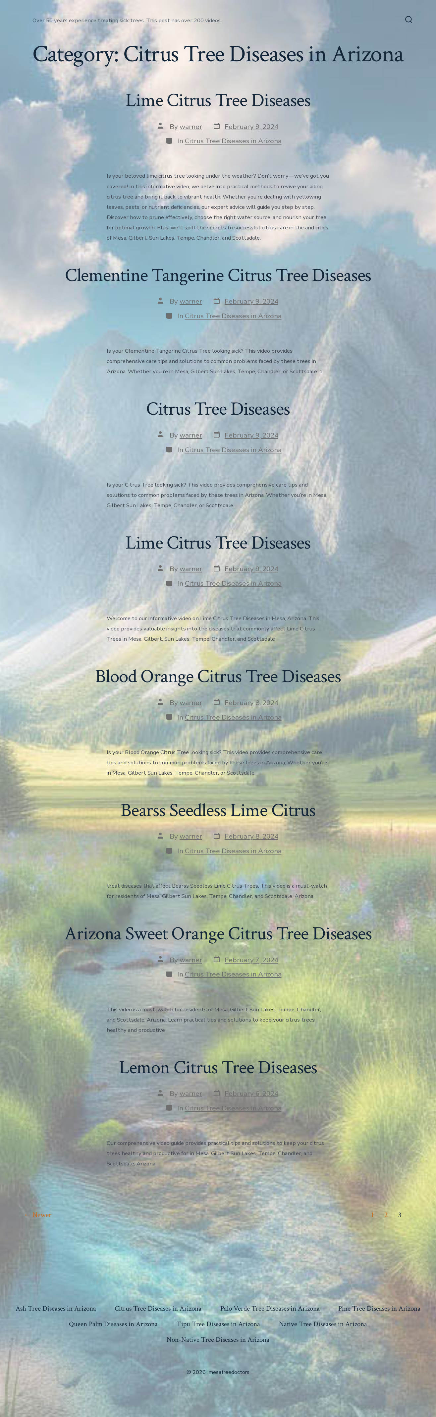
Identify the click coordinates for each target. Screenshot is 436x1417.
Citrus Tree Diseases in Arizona (233, 141)
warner (191, 126)
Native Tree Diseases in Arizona (323, 1324)
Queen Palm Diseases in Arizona (113, 1324)
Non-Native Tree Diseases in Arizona (218, 1339)
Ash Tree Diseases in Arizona (56, 1308)
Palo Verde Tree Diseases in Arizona (270, 1308)
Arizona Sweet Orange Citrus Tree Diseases (218, 933)
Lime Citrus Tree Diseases (218, 100)
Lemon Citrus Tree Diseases (218, 1067)
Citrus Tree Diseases (218, 409)
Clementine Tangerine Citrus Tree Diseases (218, 275)
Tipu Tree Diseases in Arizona (218, 1324)
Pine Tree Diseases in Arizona (379, 1308)
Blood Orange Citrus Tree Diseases (218, 676)
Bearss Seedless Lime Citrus (218, 810)
